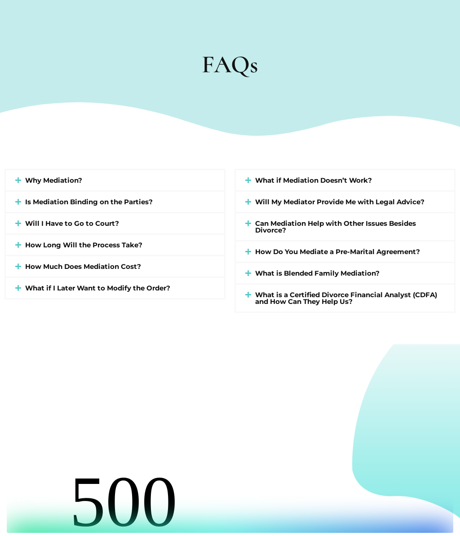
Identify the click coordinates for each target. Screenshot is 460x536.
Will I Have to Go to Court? (72, 223)
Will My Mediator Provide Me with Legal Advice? (340, 202)
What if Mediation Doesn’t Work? (313, 180)
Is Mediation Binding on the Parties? (89, 202)
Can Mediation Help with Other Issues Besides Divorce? (335, 226)
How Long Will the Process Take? (83, 245)
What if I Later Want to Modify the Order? (97, 288)
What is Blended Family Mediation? (317, 273)
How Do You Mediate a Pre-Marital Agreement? (337, 251)
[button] (115, 180)
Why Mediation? (53, 180)
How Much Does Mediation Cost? (83, 266)
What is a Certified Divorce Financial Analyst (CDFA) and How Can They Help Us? (346, 298)
